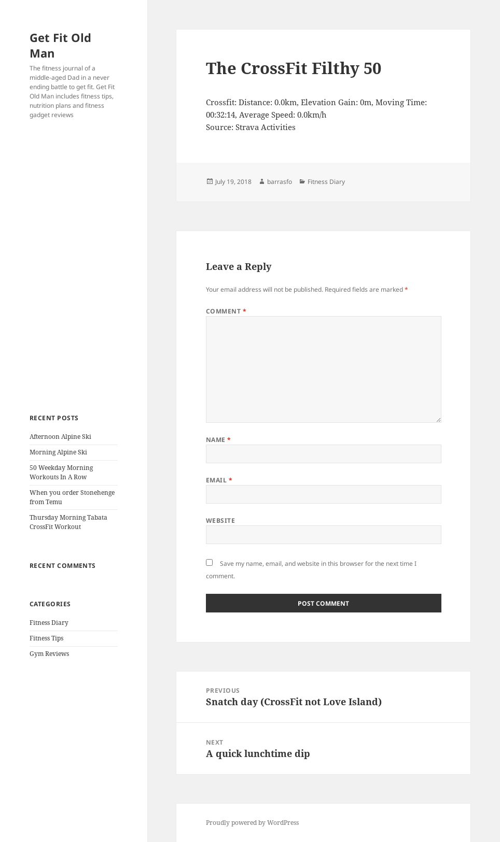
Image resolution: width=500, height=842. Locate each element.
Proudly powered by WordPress (252, 822)
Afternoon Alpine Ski (60, 436)
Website (220, 520)
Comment (226, 311)
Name (218, 439)
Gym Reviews (49, 653)
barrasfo (279, 181)
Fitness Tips (46, 638)
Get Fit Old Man (60, 45)
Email (219, 480)
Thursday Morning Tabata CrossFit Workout (68, 522)
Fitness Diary (49, 622)
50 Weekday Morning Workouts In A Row (61, 472)
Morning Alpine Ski (58, 452)
